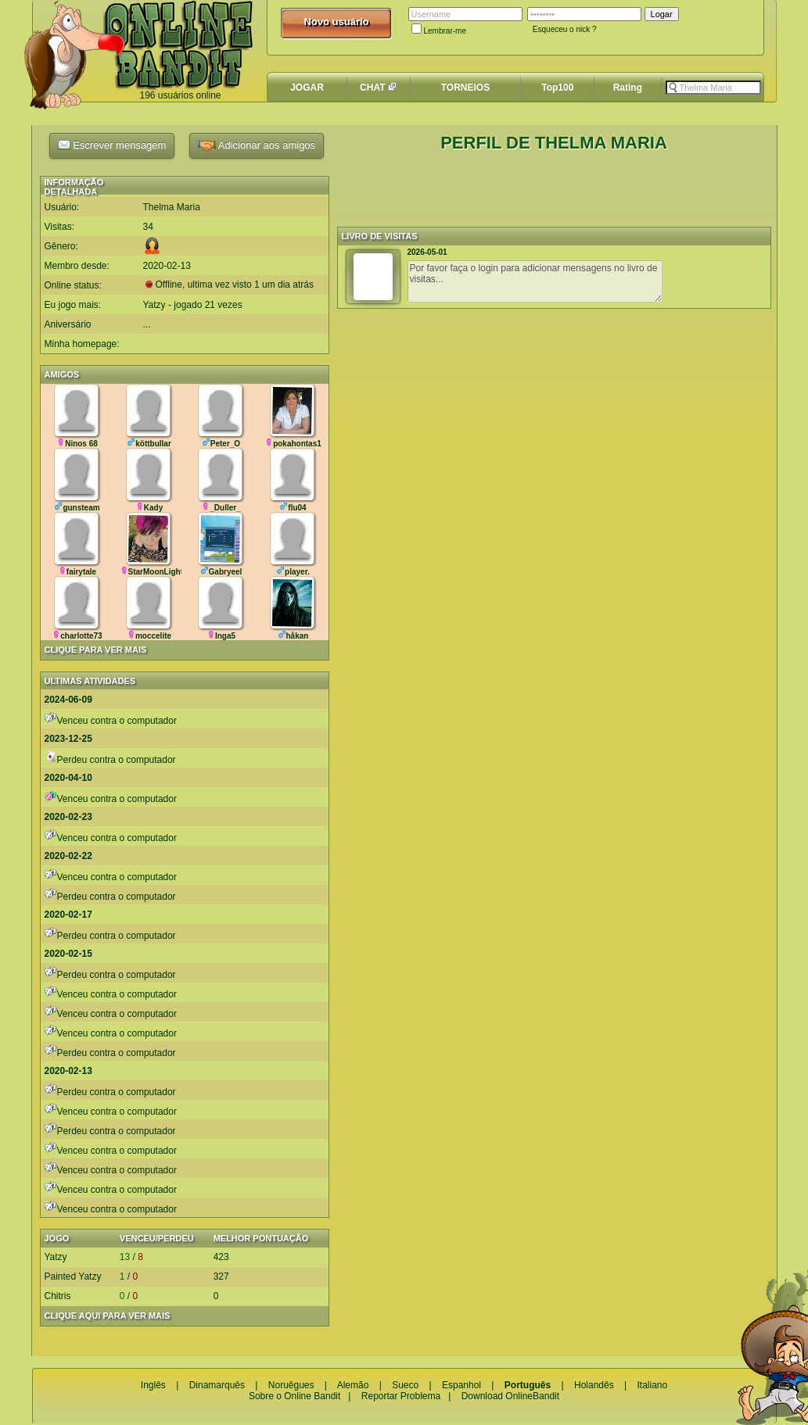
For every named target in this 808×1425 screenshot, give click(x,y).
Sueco (405, 1385)
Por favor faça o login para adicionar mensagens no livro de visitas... (535, 281)
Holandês (594, 1385)
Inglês (153, 1385)
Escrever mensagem (112, 144)
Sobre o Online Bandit (294, 1396)
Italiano (652, 1385)
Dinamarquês (217, 1385)
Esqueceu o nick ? (565, 29)
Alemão (353, 1385)
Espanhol (461, 1385)
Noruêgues (291, 1385)
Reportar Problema (400, 1396)
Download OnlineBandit (510, 1396)
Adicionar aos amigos (256, 145)
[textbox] (713, 88)
